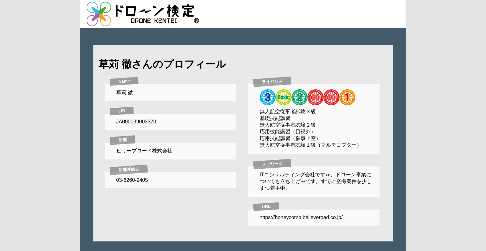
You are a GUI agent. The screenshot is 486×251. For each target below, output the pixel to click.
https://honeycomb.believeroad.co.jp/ (301, 217)
